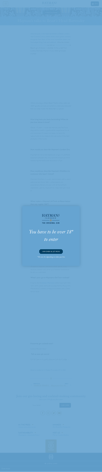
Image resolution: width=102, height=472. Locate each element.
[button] (51, 251)
